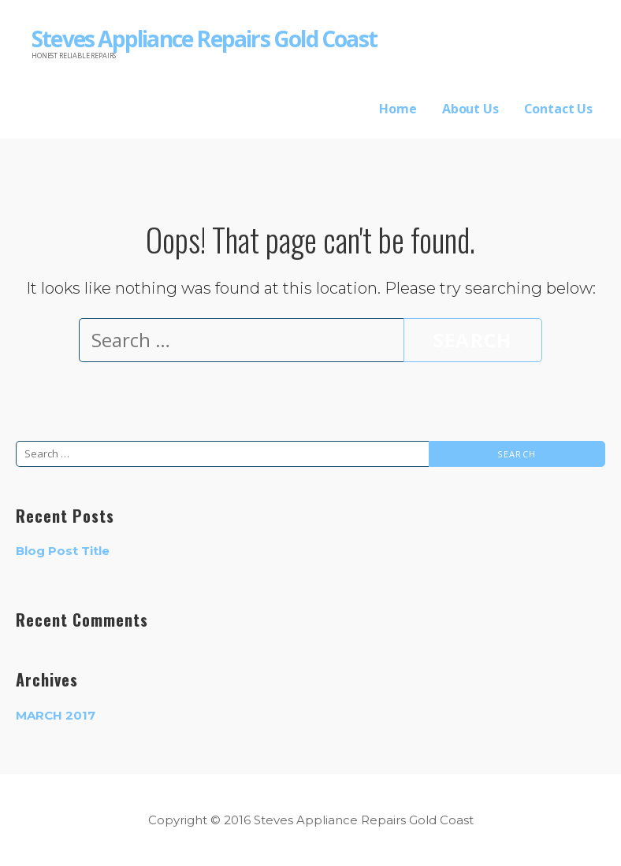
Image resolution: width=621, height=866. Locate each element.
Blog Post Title (63, 550)
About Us (470, 108)
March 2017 (55, 715)
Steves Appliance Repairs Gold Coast (204, 39)
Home (397, 108)
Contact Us (558, 108)
